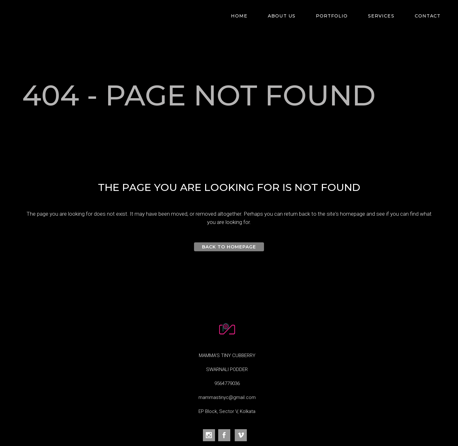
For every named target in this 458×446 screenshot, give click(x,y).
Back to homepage (229, 247)
